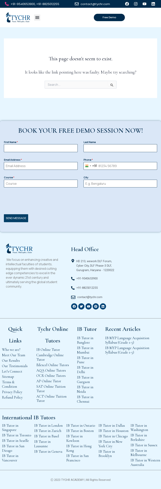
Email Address (13, 159)
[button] (37, 17)
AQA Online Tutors (51, 370)
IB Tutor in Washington (139, 427)
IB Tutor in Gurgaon (85, 379)
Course (9, 177)
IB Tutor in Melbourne (139, 452)
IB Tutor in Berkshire (139, 437)
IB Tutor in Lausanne (42, 443)
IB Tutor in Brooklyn (106, 453)
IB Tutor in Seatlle (15, 440)
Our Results (11, 360)
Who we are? (11, 349)
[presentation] (80, 200)
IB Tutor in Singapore (10, 427)
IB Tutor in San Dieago (13, 448)
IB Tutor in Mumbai (85, 349)
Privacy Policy (12, 391)
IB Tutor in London (48, 425)
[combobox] (90, 166)
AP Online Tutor (48, 381)
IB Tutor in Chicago (113, 436)
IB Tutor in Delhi (85, 369)
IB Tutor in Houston (113, 430)
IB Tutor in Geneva (48, 451)
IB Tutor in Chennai (85, 398)
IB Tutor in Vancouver (10, 457)
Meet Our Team (13, 355)
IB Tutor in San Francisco (77, 457)
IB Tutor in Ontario (80, 425)
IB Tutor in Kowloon (74, 438)
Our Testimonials (15, 365)
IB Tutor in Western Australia (145, 462)
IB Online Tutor (48, 349)
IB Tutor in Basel (46, 436)
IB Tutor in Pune (85, 359)
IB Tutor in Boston (80, 430)
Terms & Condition (9, 384)
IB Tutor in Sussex (144, 445)
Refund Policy (12, 397)
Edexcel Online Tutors (52, 364)
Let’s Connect (12, 371)
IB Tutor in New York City (110, 443)
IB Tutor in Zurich (47, 430)
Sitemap (8, 376)
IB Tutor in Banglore (85, 340)
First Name (11, 142)
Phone (88, 159)
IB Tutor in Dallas (111, 425)
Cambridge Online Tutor (50, 357)
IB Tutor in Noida (85, 389)
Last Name (90, 142)
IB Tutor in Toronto (16, 435)
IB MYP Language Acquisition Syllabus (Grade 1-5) (127, 340)
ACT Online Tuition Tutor (51, 398)
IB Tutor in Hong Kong (79, 448)
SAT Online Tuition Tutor (51, 388)
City (86, 177)
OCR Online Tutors (51, 375)
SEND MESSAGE (16, 218)
